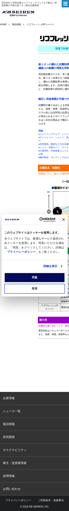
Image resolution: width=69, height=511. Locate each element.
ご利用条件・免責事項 (51, 500)
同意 (34, 277)
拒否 (34, 288)
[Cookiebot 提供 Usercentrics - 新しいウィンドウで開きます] (41, 219)
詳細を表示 (50, 266)
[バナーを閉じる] (63, 219)
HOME (3, 24)
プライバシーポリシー (21, 251)
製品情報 (16, 24)
